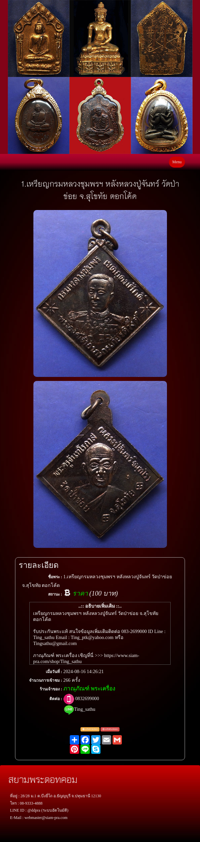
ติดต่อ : (55, 698)
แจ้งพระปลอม (110, 729)
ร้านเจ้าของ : (51, 689)
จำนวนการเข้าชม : (45, 680)
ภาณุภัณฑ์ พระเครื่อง (89, 688)
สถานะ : (55, 594)
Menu (177, 162)
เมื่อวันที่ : (54, 671)
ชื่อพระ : (55, 577)
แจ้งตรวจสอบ (89, 729)
